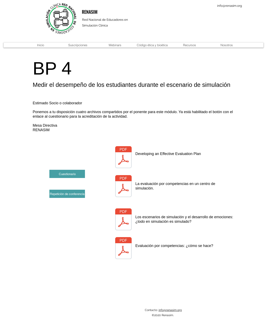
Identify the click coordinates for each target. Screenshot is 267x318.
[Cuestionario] (67, 174)
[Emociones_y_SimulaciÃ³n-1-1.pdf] (123, 219)
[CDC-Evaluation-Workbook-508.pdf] (123, 157)
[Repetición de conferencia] (67, 194)
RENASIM (90, 11)
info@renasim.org (229, 6)
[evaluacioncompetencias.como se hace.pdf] (123, 248)
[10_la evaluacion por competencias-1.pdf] (123, 186)
